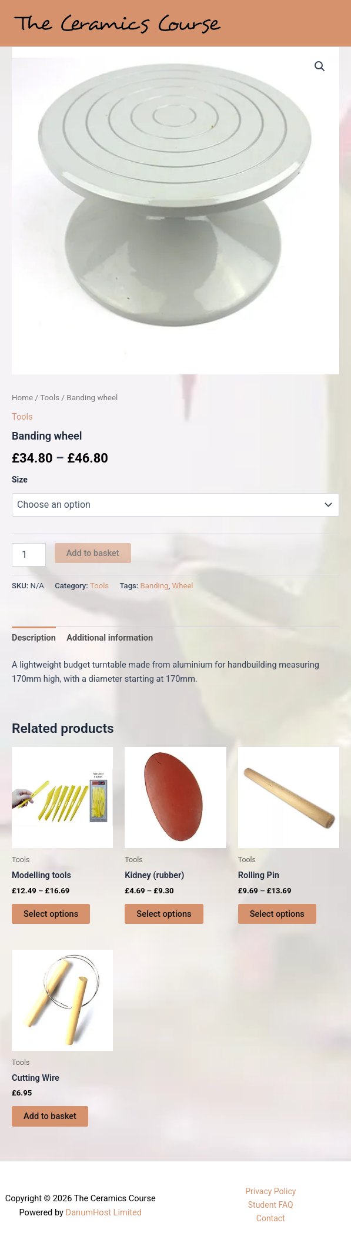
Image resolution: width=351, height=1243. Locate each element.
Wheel (182, 585)
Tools (49, 397)
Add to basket (92, 553)
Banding (155, 585)
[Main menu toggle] (327, 23)
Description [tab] (34, 637)
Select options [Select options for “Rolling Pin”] (277, 914)
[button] (319, 66)
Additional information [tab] (109, 637)
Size (20, 479)
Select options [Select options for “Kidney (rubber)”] (163, 914)
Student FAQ (270, 1205)
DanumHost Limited (104, 1212)
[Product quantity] (29, 555)
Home (22, 397)
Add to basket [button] (50, 1116)
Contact (270, 1218)
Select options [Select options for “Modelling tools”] (51, 914)
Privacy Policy (270, 1191)
